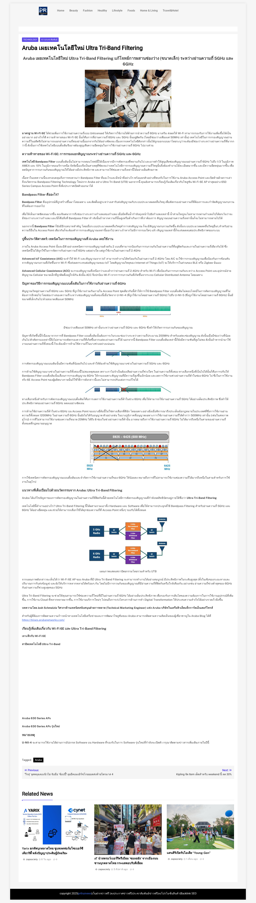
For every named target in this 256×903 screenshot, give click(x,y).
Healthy (102, 10)
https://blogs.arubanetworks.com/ (43, 620)
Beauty (73, 10)
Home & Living (149, 10)
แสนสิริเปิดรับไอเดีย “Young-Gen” (189, 853)
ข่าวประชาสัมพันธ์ (49, 39)
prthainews (84, 893)
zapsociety (32, 859)
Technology (30, 39)
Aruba (38, 760)
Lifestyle (117, 10)
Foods (131, 10)
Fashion (88, 10)
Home (60, 10)
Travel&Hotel (170, 10)
